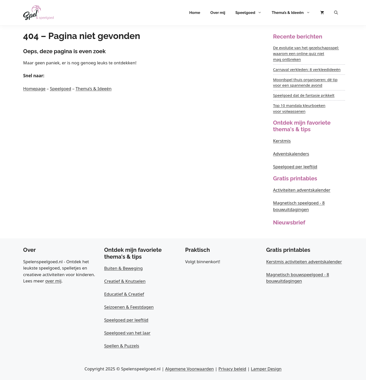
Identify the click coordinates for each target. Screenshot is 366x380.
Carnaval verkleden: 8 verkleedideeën (307, 69)
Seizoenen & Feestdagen (129, 307)
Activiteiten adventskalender (302, 190)
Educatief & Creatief (124, 294)
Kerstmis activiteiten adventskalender (304, 261)
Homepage (34, 88)
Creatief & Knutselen (125, 281)
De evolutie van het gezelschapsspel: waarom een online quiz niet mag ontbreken (306, 53)
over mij (53, 281)
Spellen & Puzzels (121, 346)
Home (194, 12)
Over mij (217, 12)
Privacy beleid (232, 369)
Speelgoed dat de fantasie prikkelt (304, 95)
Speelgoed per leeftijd (295, 166)
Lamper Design (266, 369)
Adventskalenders (291, 154)
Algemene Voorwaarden (189, 369)
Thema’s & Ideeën (293, 12)
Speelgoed (251, 12)
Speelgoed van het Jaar (127, 333)
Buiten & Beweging (123, 268)
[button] (336, 12)
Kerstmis (282, 141)
